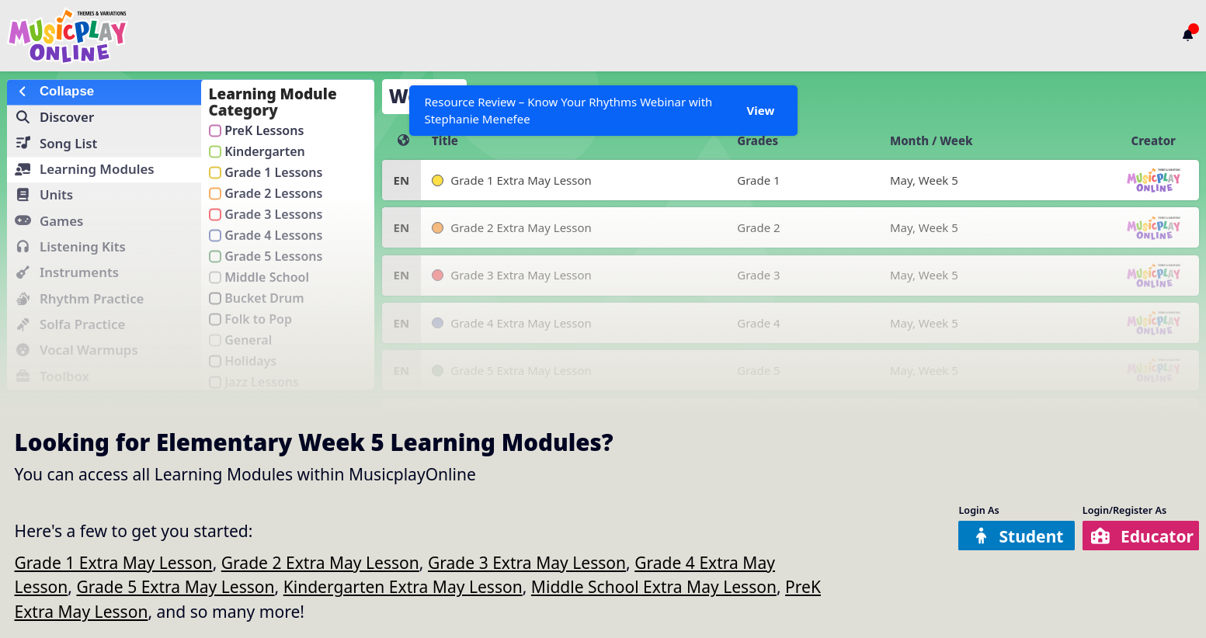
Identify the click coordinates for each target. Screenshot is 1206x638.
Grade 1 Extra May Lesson (114, 562)
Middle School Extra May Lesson (654, 586)
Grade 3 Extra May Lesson (527, 562)
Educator (1142, 536)
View (761, 110)
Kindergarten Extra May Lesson (403, 586)
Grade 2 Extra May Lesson (320, 562)
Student (1018, 536)
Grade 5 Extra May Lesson (175, 586)
